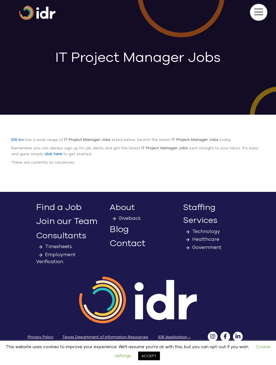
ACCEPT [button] (149, 356)
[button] (258, 12)
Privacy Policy (40, 337)
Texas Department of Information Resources (105, 337)
